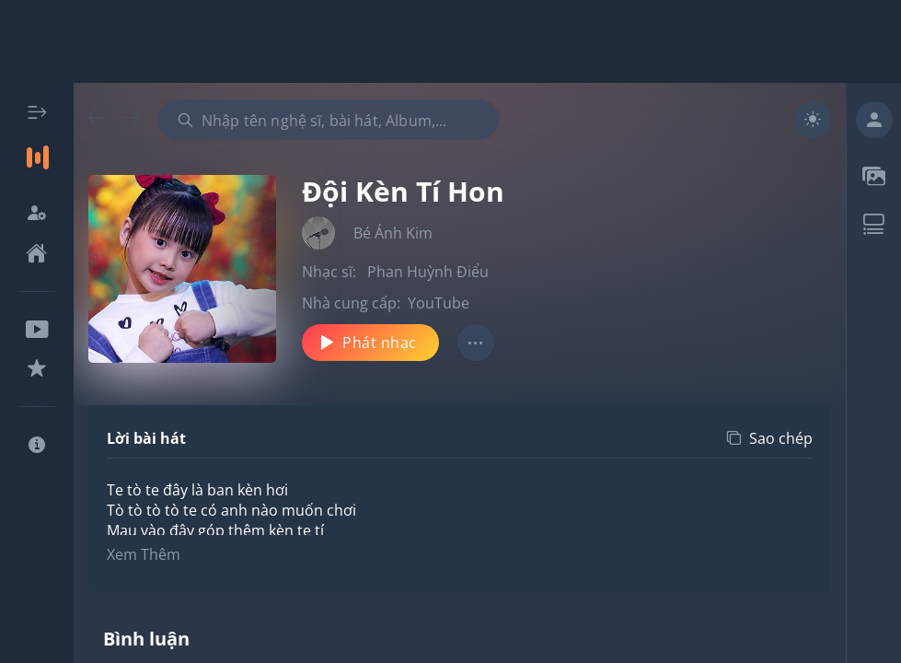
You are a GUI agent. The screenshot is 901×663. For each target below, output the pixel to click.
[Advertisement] (451, 41)
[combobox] (328, 119)
